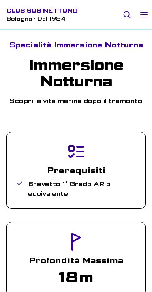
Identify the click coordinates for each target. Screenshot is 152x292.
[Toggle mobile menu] (144, 14)
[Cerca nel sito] (127, 14)
